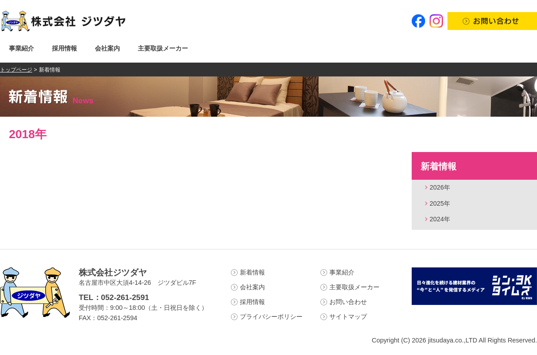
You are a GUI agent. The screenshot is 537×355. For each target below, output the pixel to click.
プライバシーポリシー (271, 316)
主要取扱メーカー (163, 48)
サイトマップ (348, 316)
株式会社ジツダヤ (113, 272)
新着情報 (438, 166)
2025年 (440, 203)
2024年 (440, 219)
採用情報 (64, 48)
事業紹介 (21, 48)
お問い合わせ (348, 301)
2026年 (440, 187)
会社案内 (107, 48)
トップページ (16, 70)
